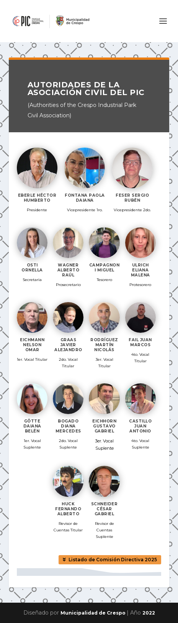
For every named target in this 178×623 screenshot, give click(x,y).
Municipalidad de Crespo (93, 613)
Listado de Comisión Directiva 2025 (113, 559)
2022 (148, 613)
